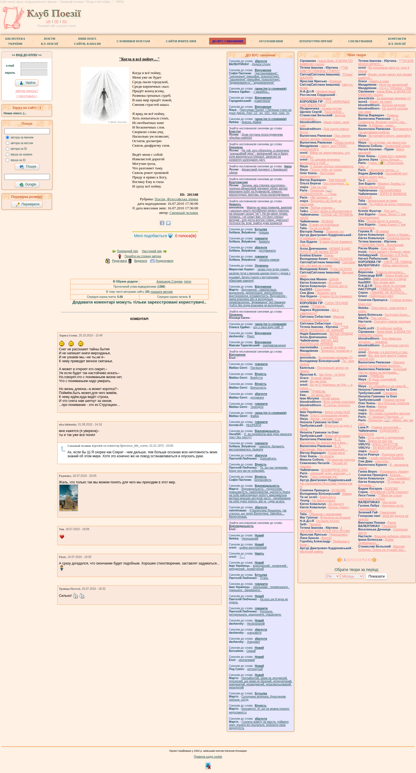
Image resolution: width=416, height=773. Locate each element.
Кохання (335, 81)
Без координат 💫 (336, 183)
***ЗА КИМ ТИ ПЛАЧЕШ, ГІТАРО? (324, 69)
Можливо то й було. (394, 255)
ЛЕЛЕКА (327, 221)
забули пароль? (26, 90)
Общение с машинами (325, 514)
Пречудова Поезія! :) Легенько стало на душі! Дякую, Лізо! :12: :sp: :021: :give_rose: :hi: (260, 111)
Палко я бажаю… (399, 234)
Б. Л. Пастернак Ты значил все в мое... (324, 440)
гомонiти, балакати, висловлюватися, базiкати (257, 448)
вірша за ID (18, 160)
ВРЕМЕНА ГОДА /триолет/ (389, 492)
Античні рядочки (394, 105)
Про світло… (380, 318)
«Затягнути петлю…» (383, 170)
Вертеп (326, 538)
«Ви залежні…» (321, 197)
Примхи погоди (394, 399)
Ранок (392, 522)
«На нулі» (382, 461)
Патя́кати (257, 367)
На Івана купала (323, 500)
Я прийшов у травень (315, 238)
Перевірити (27, 204)
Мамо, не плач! (381, 101)
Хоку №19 (388, 248)
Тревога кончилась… (390, 272)
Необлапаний (256, 623)
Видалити (140, 260)
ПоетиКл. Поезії (49, 41)
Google (27, 184)
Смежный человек (183, 212)
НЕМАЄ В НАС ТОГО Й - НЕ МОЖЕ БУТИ (325, 250)
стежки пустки (332, 108)
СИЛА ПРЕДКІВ (336, 303)
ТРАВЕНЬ (318, 306)
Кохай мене (336, 452)
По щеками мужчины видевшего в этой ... (320, 161)
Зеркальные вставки (382, 200)
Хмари (347, 493)
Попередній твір (127, 251)
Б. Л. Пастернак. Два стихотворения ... (324, 447)
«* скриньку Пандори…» (385, 416)
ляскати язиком (269, 259)
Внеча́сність (258, 387)
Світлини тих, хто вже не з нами (327, 263)
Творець (315, 524)
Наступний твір (152, 251)
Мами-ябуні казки (337, 435)
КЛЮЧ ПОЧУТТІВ (385, 444)
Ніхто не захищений (393, 84)
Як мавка (382, 231)
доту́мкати (257, 397)
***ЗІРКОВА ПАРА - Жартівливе (381, 245)
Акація (373, 451)
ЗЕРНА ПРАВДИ (341, 333)
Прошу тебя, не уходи (326, 169)
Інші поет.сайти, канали (87, 41)
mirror (187, 281)
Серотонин (322, 289)
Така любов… (334, 111)
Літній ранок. (331, 398)
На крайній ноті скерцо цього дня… (382, 175)
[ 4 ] (362, 559)
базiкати (264, 241)
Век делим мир (384, 282)
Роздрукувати (164, 260)
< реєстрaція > (26, 96)
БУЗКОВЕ (339, 490)
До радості (336, 503)
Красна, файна (251, 122)
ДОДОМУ (391, 488)
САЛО (333, 337)
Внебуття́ (257, 377)
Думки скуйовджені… (376, 541)
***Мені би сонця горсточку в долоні (380, 497)
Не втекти (327, 456)
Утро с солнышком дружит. (329, 415)
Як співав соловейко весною (389, 413)
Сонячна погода (398, 238)
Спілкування (360, 41)
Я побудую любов (389, 328)
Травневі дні (335, 231)
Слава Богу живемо (392, 156)
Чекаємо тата (326, 292)
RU (64, 21)
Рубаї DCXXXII (341, 269)
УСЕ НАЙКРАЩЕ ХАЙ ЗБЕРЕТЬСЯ (325, 103)
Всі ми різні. (318, 381)
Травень (393, 115)
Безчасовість (262, 479)
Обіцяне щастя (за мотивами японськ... (381, 364)
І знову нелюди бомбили (386, 458)
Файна (255, 416)
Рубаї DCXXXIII (341, 258)
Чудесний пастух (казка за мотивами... (382, 370)
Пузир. (264, 578)
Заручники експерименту (317, 174)
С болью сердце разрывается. (332, 166)
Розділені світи (392, 454)
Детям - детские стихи (326, 418)
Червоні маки (326, 91)
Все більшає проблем (393, 403)
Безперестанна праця (315, 98)
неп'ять (372, 180)
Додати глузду (261, 64)
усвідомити (254, 632)
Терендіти (257, 406)
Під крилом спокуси (340, 459)
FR (56, 21)
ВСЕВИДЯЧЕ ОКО (334, 469)
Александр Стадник (169, 281)
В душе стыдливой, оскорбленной (377, 381)
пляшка (264, 232)
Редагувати (119, 260)
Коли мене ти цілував (390, 285)
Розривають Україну (394, 471)
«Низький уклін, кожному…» (330, 473)
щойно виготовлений (253, 547)
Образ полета (344, 142)
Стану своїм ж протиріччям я (331, 211)
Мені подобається (150, 235)
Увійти (27, 83)
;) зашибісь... (261, 91)
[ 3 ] (356, 559)
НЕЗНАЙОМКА (390, 190)
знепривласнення (274, 345)
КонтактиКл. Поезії (397, 41)
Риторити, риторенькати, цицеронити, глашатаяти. (255, 613)
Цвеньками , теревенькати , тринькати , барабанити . (259, 588)
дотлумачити (267, 250)
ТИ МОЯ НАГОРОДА (387, 447)
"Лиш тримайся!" (399, 478)
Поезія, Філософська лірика (176, 199)
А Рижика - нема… (382, 125)
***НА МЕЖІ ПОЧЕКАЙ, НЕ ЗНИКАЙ (324, 328)
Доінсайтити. (268, 458)
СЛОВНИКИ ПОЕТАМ (133, 41)
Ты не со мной (319, 228)
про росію (389, 502)
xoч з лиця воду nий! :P (268, 327)
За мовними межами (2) (335, 357)
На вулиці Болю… (397, 314)
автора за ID (19, 148)
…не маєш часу (319, 395)
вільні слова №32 (337, 412)
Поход (337, 323)
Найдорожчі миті (382, 296)
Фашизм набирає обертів (392, 536)
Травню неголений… (386, 427)
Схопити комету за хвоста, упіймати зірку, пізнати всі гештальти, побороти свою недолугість (258, 725)
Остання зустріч (327, 521)
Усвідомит (253, 641)
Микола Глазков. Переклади (322, 318)
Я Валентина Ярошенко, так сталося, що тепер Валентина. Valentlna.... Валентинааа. (257, 513)
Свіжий (251, 650)
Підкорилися (339, 534)
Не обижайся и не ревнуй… (389, 386)
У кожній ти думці (333, 347)
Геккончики (388, 512)
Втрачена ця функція (335, 517)
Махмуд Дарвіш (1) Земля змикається (382, 185)
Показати (376, 576)
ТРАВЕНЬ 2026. (390, 289)
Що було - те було (332, 374)
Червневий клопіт (397, 146)
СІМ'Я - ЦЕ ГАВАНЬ (398, 262)
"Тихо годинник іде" (324, 476)
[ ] (344, 559)
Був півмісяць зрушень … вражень (380, 340)
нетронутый (254, 669)
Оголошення (271, 41)
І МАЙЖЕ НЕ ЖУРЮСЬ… (388, 292)
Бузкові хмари (321, 378)
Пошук (28, 167)
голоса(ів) (185, 235)
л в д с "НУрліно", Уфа (395, 88)
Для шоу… (391, 210)
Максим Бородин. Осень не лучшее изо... (382, 548)
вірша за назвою (21, 154)
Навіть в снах (379, 81)
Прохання (389, 526)
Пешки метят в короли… (384, 221)
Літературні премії (315, 41)
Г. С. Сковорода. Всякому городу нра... (382, 120)
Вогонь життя (338, 286)
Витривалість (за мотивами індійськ (385, 130)
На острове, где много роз (387, 142)
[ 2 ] (350, 559)
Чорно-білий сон (397, 275)
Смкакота (390, 393)
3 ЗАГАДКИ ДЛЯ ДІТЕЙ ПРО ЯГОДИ (325, 529)
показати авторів (162, 291)
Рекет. (251, 336)
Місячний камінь (311, 551)
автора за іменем (22, 137)
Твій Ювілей (337, 180)
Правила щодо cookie (208, 756)
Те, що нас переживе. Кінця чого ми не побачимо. (258, 469)
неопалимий (247, 660)
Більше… (397, 475)
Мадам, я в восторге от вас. (388, 352)
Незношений (250, 538)
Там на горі (319, 187)
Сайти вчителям (181, 41)
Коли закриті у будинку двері (389, 251)
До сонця (335, 282)
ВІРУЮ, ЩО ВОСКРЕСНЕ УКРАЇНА (319, 342)
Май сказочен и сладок (389, 279)
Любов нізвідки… (323, 207)
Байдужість (328, 497)
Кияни (382, 406)
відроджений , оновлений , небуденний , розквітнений (258, 567)
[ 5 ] (368, 559)
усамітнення (262, 100)
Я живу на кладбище (324, 224)
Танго (394, 258)
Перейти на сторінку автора (143, 256)
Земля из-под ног (380, 441)
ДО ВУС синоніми (227, 41)
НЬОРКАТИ (253, 425)
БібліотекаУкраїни (15, 41)
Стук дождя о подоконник (386, 437)
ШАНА (334, 279)
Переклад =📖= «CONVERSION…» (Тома (318, 192)
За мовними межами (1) (394, 98)
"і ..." (242, 556)
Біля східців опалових (339, 401)
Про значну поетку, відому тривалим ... (325, 137)
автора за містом (22, 143)
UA (48, 21)
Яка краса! (376, 410)
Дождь (329, 255)
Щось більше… (392, 159)
